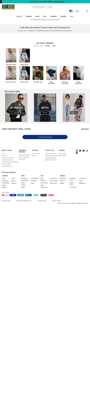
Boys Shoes (53, 181)
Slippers (14, 183)
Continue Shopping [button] (45, 137)
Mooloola (63, 178)
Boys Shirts (53, 178)
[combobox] (42, 7)
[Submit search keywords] (50, 7)
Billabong (82, 183)
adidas (62, 183)
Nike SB (62, 181)
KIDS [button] (44, 16)
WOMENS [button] (29, 16)
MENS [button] (37, 16)
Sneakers (34, 181)
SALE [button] (71, 16)
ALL (41, 45)
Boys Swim (53, 183)
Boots (13, 181)
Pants (23, 187)
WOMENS (47, 45)
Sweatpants (34, 178)
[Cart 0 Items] (87, 11)
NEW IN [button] (19, 16)
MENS (53, 45)
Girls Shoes (44, 183)
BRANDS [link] (63, 16)
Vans (80, 181)
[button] (77, 11)
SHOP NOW (85, 129)
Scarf (13, 178)
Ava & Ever (73, 187)
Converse (82, 178)
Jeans (4, 178)
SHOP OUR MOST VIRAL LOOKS (16, 129)
